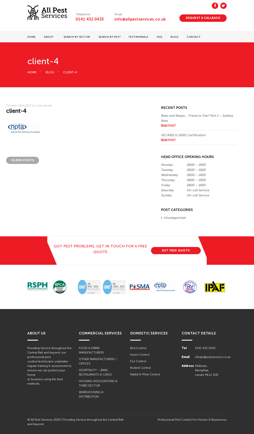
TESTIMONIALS (138, 36)
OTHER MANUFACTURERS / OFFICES (98, 361)
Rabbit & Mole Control (145, 374)
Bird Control (138, 348)
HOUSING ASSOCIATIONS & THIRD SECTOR (98, 383)
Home (31, 36)
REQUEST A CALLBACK (203, 17)
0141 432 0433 (90, 19)
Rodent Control (140, 368)
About (49, 36)
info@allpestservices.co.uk (140, 19)
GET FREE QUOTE (176, 250)
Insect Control (139, 354)
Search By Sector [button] (77, 36)
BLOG (174, 36)
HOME (31, 72)
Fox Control (138, 361)
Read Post (168, 125)
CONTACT (194, 36)
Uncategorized (174, 218)
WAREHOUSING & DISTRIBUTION (91, 394)
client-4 (70, 72)
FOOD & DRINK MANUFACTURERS (91, 350)
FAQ (159, 36)
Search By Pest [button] (110, 36)
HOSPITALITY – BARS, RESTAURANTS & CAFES (95, 372)
